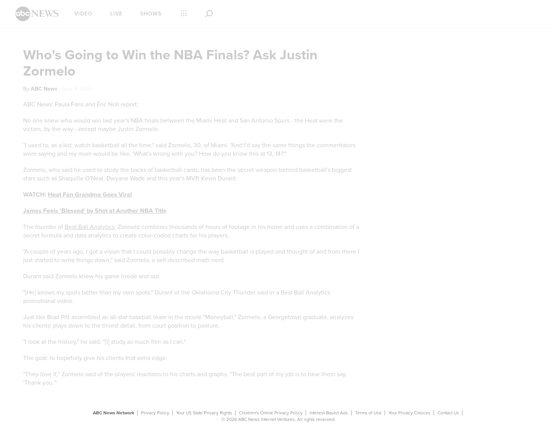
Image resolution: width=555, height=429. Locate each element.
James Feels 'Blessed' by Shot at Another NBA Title (94, 211)
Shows (150, 13)
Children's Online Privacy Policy (271, 413)
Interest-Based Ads (328, 413)
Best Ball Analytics (89, 227)
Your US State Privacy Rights (204, 413)
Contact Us (448, 413)
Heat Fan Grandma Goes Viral (90, 195)
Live (116, 13)
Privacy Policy (155, 413)
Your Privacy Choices (409, 413)
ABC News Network (113, 413)
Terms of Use (368, 413)
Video (83, 13)
